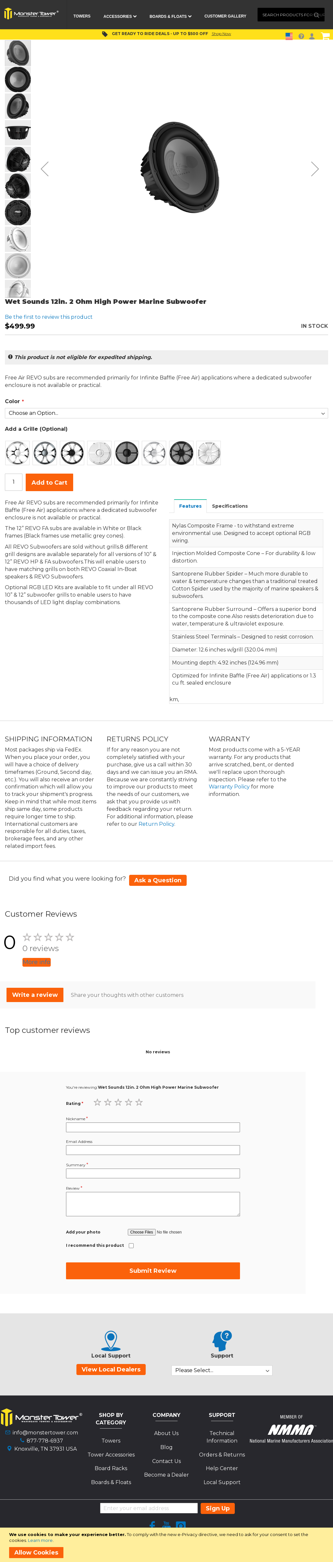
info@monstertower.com (45, 1433)
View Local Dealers (111, 1369)
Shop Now (221, 33)
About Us (166, 1433)
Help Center (222, 1468)
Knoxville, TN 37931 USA (45, 1449)
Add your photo (83, 1232)
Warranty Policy (229, 787)
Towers (110, 1441)
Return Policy (156, 824)
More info (36, 962)
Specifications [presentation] (230, 506)
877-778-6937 (45, 1441)
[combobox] (291, 14)
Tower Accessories (111, 1455)
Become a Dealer (166, 1475)
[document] (167, 1544)
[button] (45, 169)
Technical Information (221, 1437)
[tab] (190, 506)
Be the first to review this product (49, 317)
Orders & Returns (222, 1455)
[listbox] (166, 452)
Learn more (40, 1540)
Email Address (79, 1141)
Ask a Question (157, 880)
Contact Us (166, 1461)
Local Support (222, 1482)
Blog (166, 1447)
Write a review (35, 994)
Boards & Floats (111, 1482)
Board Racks (111, 1468)
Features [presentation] (190, 506)
